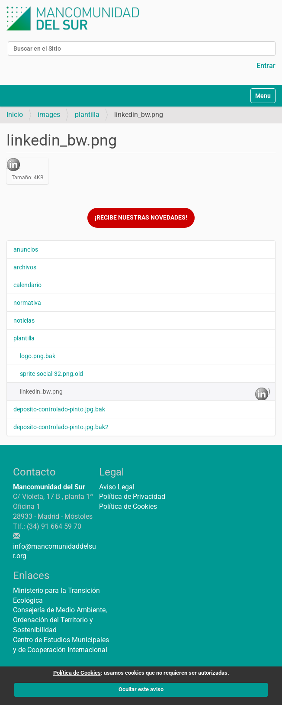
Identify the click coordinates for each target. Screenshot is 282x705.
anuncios (25, 249)
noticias (24, 320)
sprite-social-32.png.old (51, 373)
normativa (27, 302)
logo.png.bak (37, 355)
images (49, 114)
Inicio (14, 114)
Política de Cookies (128, 506)
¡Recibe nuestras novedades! (141, 217)
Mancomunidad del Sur (49, 487)
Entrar (266, 65)
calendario (27, 284)
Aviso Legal (117, 487)
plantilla (87, 114)
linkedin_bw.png (144, 393)
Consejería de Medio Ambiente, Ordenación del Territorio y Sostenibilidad (60, 620)
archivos (24, 267)
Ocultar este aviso (141, 689)
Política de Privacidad (132, 496)
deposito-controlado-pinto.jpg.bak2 (61, 427)
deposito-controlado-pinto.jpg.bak (59, 409)
